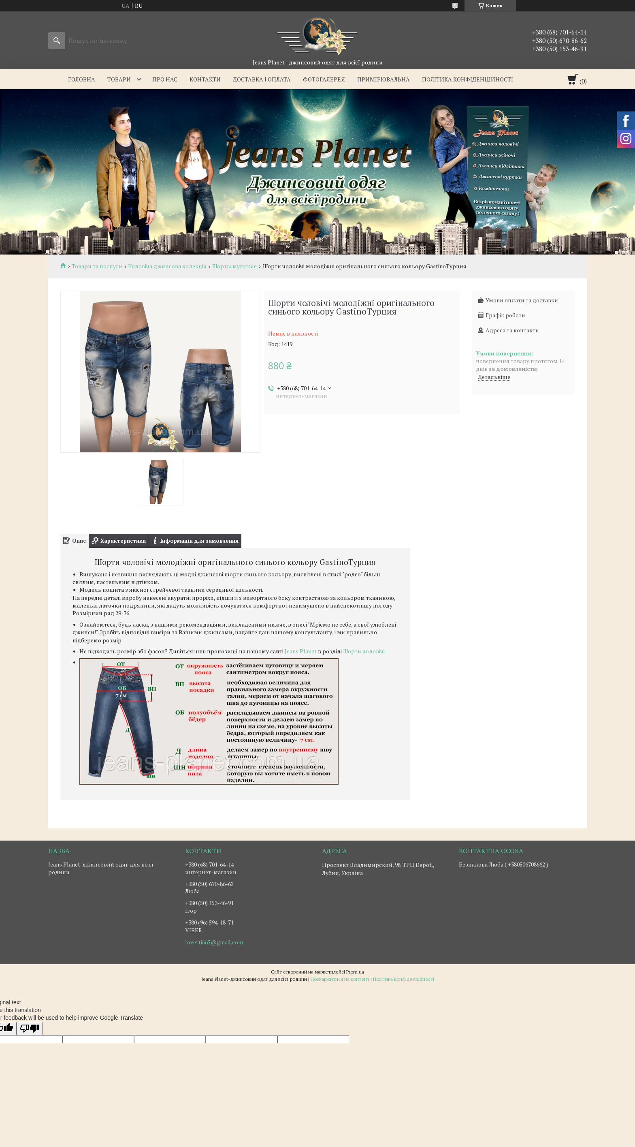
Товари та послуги (97, 266)
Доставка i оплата (262, 79)
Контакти (205, 79)
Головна (81, 79)
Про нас (164, 79)
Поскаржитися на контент (340, 979)
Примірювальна (383, 79)
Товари (119, 79)
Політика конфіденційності (467, 79)
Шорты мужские (234, 266)
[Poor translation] (30, 1028)
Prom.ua (355, 972)
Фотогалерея (324, 79)
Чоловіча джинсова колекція (167, 266)
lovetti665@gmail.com (214, 942)
